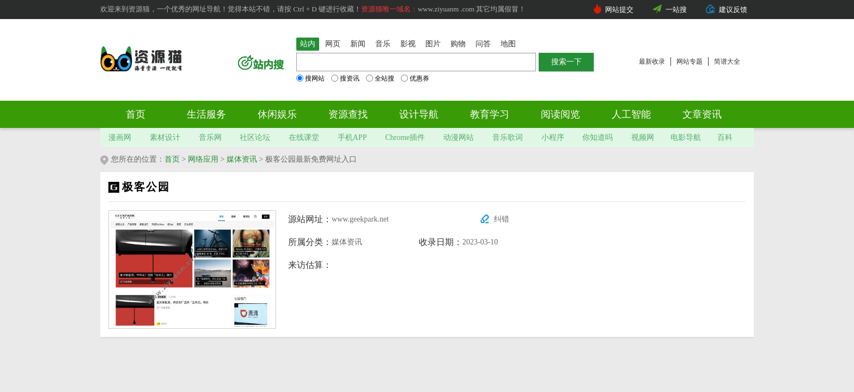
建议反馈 (733, 9)
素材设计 (165, 137)
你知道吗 (597, 137)
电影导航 (685, 137)
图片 (433, 44)
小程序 (552, 137)
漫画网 (119, 137)
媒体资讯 (242, 159)
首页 (135, 114)
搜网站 (310, 78)
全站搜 (380, 78)
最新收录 (652, 61)
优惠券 (415, 78)
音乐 (383, 44)
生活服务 (206, 114)
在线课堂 (304, 137)
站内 (307, 44)
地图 (508, 44)
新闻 (357, 44)
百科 (725, 137)
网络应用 (203, 159)
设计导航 (418, 114)
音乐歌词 (507, 137)
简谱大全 (727, 61)
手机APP (352, 137)
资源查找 (348, 114)
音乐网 (210, 137)
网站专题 (689, 61)
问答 (483, 44)
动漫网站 (458, 137)
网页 (332, 44)
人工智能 (631, 114)
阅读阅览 (560, 114)
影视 (408, 44)
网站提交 (619, 9)
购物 (458, 44)
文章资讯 (702, 114)
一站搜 (676, 9)
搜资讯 (345, 78)
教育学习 (489, 114)
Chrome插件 (405, 137)
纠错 (501, 219)
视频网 (642, 137)
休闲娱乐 (277, 114)
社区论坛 (255, 137)
